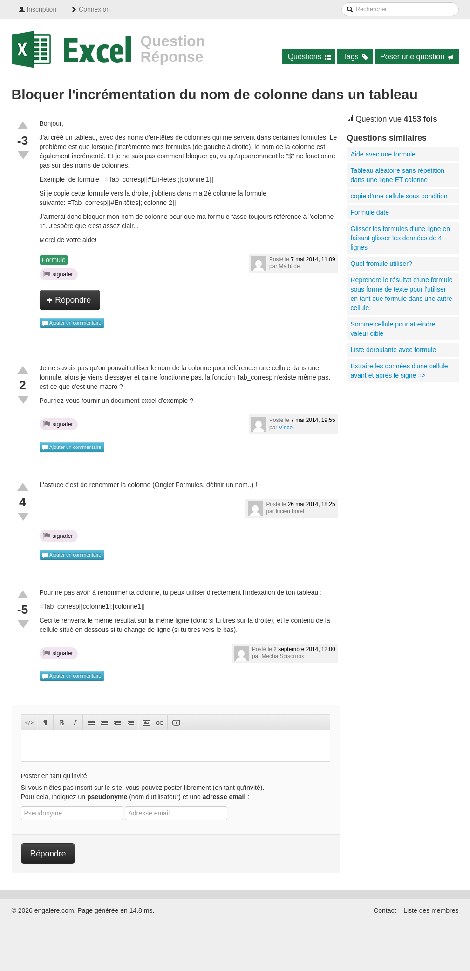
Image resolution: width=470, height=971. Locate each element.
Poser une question (417, 57)
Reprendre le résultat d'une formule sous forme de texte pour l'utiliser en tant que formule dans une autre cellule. (402, 294)
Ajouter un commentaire (72, 323)
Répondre (69, 300)
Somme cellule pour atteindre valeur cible (393, 328)
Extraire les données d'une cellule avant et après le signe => (399, 370)
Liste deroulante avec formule (393, 349)
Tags (355, 57)
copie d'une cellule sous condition (399, 196)
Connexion (90, 9)
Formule (54, 260)
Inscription (38, 9)
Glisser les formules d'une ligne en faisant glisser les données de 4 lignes (400, 238)
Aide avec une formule (383, 154)
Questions (309, 57)
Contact (385, 910)
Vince (286, 427)
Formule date (370, 212)
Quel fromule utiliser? (381, 263)
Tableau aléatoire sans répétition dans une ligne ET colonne (398, 175)
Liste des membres (430, 910)
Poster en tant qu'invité (54, 776)
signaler (58, 274)
